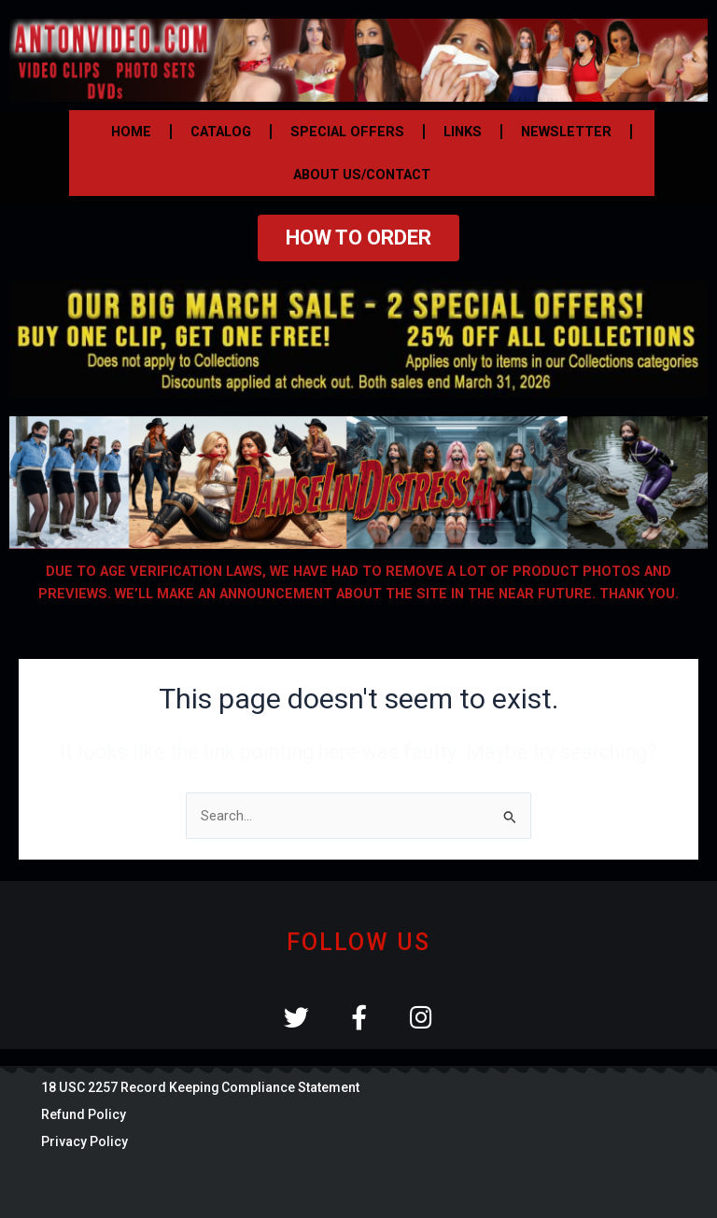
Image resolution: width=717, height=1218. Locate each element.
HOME (131, 131)
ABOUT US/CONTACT (361, 174)
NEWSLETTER (566, 131)
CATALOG (220, 131)
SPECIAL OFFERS (347, 131)
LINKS (462, 131)
